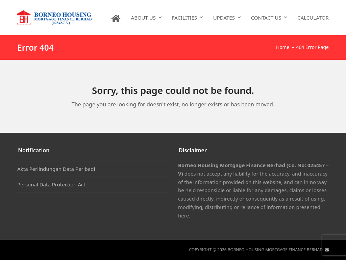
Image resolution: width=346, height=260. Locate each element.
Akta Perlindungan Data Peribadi (56, 168)
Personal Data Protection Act (51, 184)
